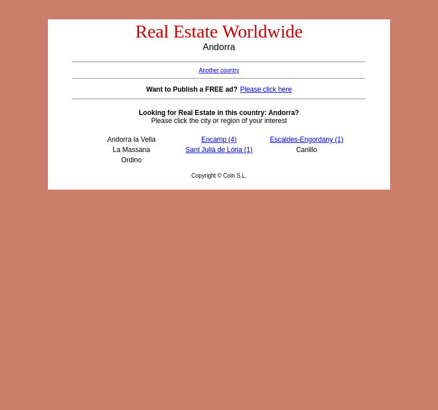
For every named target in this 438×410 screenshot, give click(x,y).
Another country (219, 70)
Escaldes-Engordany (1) (306, 140)
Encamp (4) (219, 140)
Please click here (266, 89)
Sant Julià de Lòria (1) (218, 150)
